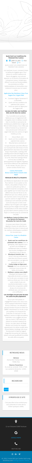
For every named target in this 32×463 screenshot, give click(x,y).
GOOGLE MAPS (16, 438)
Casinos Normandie (16, 171)
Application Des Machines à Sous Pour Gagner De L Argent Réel (16, 94)
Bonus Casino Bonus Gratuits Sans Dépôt (16, 174)
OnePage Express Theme (21, 460)
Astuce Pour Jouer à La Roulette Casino (16, 236)
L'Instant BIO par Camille (9, 6)
